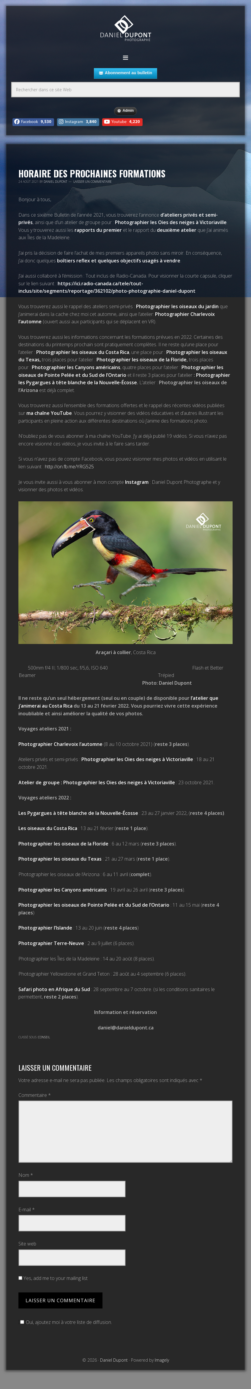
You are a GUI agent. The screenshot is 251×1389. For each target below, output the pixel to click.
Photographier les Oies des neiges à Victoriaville (171, 222)
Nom (25, 1175)
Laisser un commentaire (92, 181)
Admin (125, 110)
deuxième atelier (176, 230)
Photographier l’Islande (45, 928)
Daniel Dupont (125, 29)
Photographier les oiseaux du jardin (177, 306)
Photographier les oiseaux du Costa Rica (82, 352)
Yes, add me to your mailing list (53, 1278)
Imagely (162, 1360)
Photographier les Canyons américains (76, 367)
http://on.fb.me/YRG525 (69, 466)
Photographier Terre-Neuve (51, 943)
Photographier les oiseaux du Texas (60, 859)
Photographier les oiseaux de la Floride (142, 359)
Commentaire (34, 1095)
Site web (27, 1243)
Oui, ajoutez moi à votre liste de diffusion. (65, 1322)
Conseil (44, 1037)
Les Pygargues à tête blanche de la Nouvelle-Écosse (78, 813)
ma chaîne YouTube (49, 413)
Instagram (137, 482)
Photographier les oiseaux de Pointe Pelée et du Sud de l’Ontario (93, 905)
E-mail (26, 1209)
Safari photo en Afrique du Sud (54, 989)
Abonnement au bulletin (125, 73)
